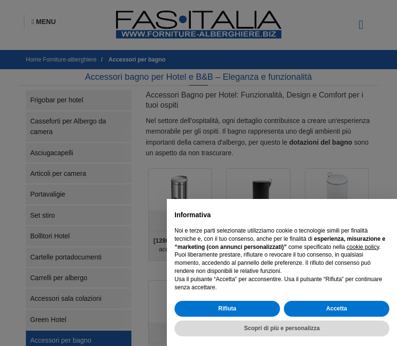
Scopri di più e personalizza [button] (282, 328)
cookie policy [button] (363, 247)
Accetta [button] (336, 308)
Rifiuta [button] (227, 308)
